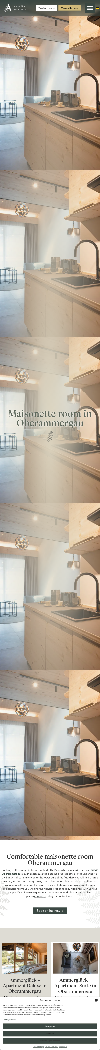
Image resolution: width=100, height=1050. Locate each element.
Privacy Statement (51, 1047)
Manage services (10, 1019)
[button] (96, 1000)
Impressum (63, 1047)
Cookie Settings (38, 1047)
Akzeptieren (50, 1026)
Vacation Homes (46, 8)
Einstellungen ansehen (50, 1040)
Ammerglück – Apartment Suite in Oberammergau (75, 985)
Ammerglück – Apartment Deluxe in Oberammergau (24, 985)
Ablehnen (50, 1033)
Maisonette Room (70, 8)
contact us (40, 896)
